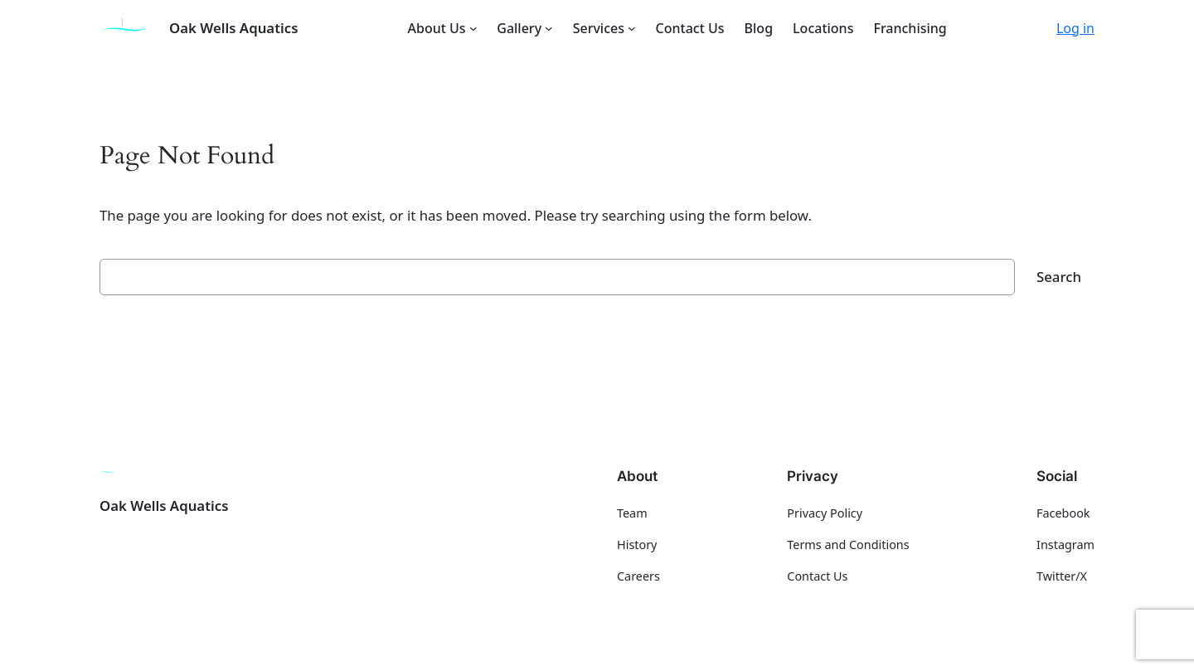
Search (1058, 276)
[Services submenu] (632, 28)
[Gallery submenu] (549, 28)
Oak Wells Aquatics (233, 27)
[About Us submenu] (473, 28)
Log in (1075, 28)
